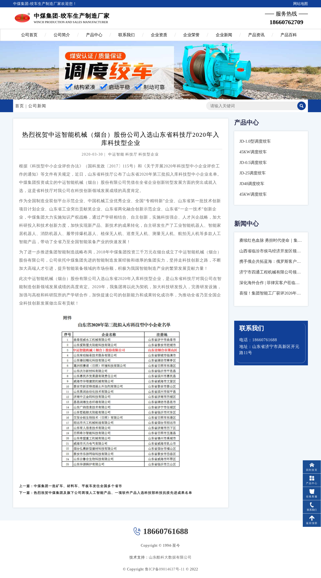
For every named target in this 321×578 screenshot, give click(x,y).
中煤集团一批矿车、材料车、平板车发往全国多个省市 (78, 471)
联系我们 (126, 35)
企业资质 (159, 35)
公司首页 (29, 35)
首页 (19, 106)
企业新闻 (224, 35)
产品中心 (94, 35)
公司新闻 (37, 106)
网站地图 (300, 4)
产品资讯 (256, 35)
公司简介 (62, 35)
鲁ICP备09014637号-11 (165, 569)
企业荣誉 (191, 35)
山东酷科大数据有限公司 (170, 557)
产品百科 (288, 35)
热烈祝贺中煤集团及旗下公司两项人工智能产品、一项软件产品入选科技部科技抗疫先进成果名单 (113, 478)
